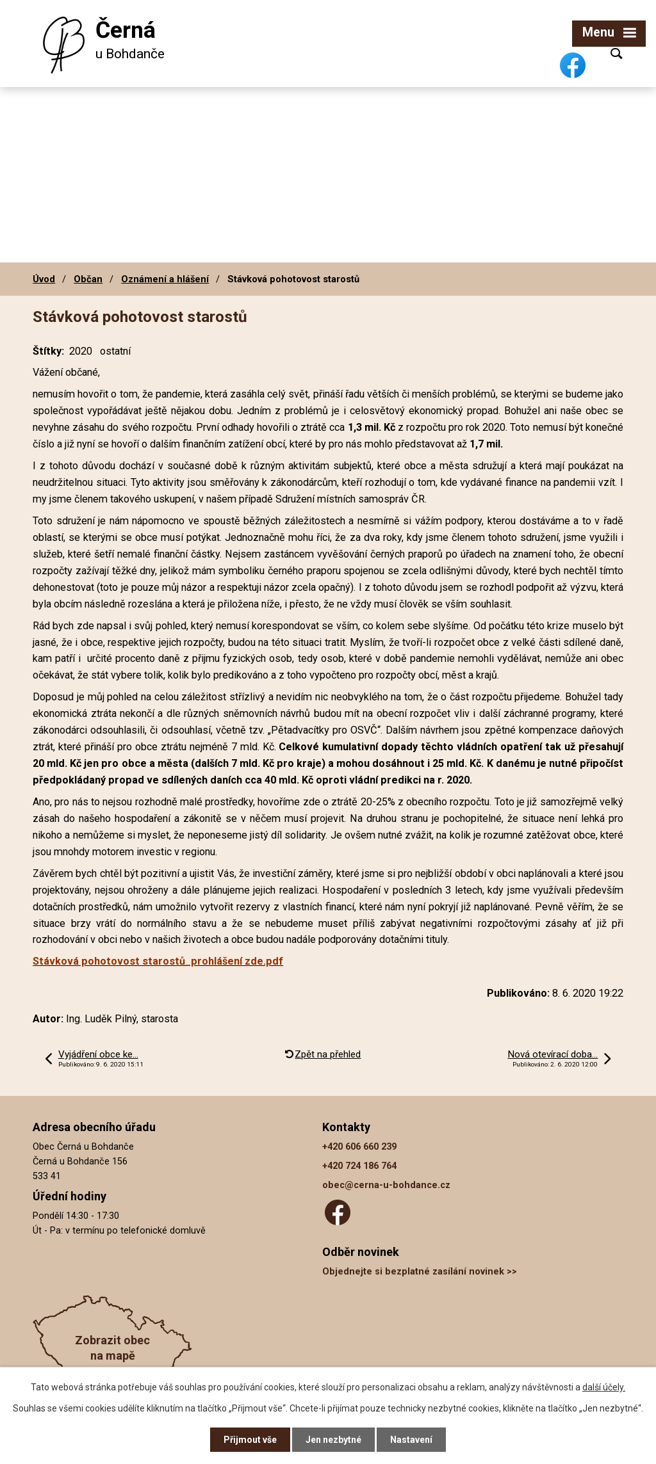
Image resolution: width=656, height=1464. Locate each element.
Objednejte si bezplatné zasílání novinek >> (419, 1271)
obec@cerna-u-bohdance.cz (386, 1185)
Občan (88, 279)
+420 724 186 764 (359, 1166)
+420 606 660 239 (359, 1146)
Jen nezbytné (333, 1440)
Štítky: (48, 351)
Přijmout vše (250, 1440)
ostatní (115, 351)
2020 (80, 351)
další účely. (603, 1387)
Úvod (44, 279)
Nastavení (411, 1440)
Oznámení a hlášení (165, 279)
